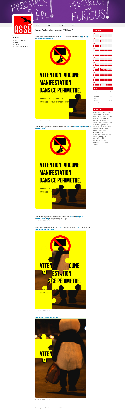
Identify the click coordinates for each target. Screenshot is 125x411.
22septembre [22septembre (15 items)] (109, 116)
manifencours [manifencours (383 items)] (99, 133)
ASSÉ (17, 42)
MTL (78, 36)
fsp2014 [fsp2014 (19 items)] (95, 126)
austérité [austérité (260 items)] (97, 120)
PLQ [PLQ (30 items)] (110, 134)
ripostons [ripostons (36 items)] (103, 140)
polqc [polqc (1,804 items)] (101, 137)
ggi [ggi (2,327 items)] (100, 126)
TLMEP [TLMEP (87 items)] (96, 144)
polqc (87, 36)
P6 (90, 126)
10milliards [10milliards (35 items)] (106, 114)
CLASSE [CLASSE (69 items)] (105, 122)
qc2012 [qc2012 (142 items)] (96, 139)
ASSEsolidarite (21, 40)
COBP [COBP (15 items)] (110, 122)
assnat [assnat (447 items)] (106, 118)
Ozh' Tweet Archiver (46, 408)
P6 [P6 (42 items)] (107, 134)
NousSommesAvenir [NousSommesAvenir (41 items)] (99, 134)
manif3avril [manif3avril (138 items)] (97, 130)
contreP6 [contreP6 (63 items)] (96, 124)
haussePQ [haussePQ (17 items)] (109, 126)
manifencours (48, 38)
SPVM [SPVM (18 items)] (106, 142)
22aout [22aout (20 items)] (95, 116)
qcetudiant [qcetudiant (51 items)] (96, 140)
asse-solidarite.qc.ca (21, 46)
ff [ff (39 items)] (107, 124)
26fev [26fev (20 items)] (94, 118)
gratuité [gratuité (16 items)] (104, 126)
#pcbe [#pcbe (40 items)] (105, 112)
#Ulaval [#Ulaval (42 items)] (110, 112)
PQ (48, 219)
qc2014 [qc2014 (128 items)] (103, 139)
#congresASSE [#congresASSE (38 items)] (97, 112)
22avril (61, 36)
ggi (82, 36)
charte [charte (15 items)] (99, 122)
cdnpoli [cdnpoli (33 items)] (95, 122)
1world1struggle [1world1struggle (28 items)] (97, 114)
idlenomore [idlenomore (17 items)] (95, 128)
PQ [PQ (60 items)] (106, 136)
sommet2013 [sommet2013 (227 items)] (98, 143)
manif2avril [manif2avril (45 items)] (107, 128)
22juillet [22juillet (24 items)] (99, 116)
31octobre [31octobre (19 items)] (99, 118)
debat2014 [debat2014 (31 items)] (103, 124)
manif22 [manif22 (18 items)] (104, 130)
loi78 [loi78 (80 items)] (101, 128)
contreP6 (39, 38)
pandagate (54, 317)
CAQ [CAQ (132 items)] (109, 120)
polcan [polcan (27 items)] (95, 136)
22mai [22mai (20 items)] (104, 116)
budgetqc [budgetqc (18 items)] (104, 120)
